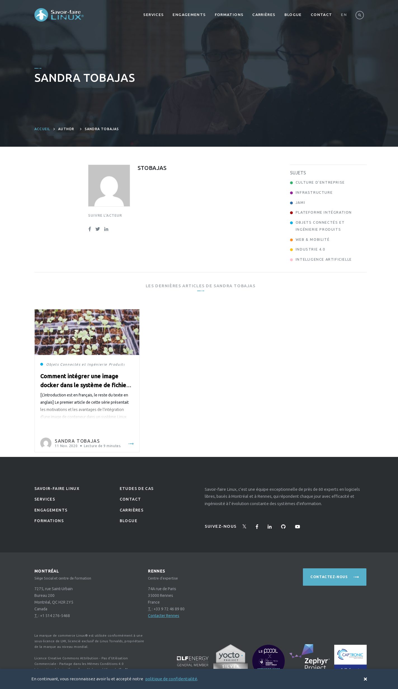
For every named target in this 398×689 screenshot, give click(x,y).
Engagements (189, 14)
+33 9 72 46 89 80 (169, 609)
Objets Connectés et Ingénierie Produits (85, 364)
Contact (321, 14)
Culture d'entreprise (320, 182)
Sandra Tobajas (77, 440)
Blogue (293, 14)
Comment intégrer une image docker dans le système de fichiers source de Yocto (85, 385)
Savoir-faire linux (56, 488)
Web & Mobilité (312, 239)
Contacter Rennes (163, 615)
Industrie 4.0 (310, 249)
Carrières (263, 14)
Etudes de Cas (137, 488)
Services (153, 14)
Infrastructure (314, 192)
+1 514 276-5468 (55, 615)
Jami (300, 202)
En (344, 14)
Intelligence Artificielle (324, 259)
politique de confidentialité (171, 678)
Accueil (42, 129)
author (66, 129)
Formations (229, 14)
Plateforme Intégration (324, 212)
